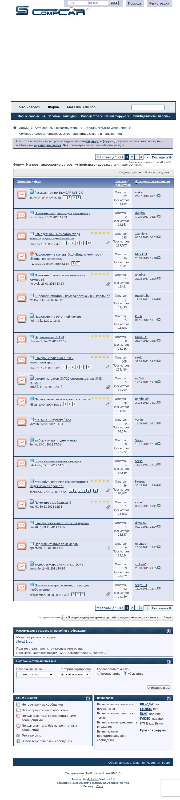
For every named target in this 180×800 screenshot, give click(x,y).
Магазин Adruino (81, 107)
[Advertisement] (93, 60)
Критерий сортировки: (75, 669)
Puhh (33, 321)
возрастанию (109, 673)
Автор (38, 181)
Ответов (121, 181)
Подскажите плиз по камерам (56, 544)
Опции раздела (128, 172)
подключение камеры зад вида (58, 461)
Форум (53, 107)
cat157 (34, 300)
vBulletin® (93, 779)
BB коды (146, 704)
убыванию (133, 673)
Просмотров (122, 185)
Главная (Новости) (146, 763)
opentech (36, 548)
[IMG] (144, 714)
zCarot (99, 786)
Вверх (167, 617)
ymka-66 (35, 568)
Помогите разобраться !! (53, 502)
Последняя (162, 157)
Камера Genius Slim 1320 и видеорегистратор (51, 360)
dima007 (35, 527)
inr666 (34, 387)
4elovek (35, 283)
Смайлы (146, 709)
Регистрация (159, 3)
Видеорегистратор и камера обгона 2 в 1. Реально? (72, 296)
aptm (32, 641)
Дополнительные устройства (106, 128)
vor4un (34, 424)
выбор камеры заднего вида (56, 440)
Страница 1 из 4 (111, 157)
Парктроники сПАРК (49, 337)
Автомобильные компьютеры (56, 128)
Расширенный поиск (155, 116)
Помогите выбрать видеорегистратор (62, 213)
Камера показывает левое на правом (62, 523)
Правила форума (153, 730)
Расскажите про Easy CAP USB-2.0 (59, 192)
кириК (34, 506)
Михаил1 (36, 341)
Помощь (134, 3)
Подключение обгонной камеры (58, 317)
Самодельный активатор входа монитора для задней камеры (55, 236)
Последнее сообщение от (152, 182)
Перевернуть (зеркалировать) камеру (62, 399)
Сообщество (90, 116)
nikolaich (35, 465)
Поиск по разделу (156, 172)
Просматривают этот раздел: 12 (39, 653)
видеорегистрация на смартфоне (59, 564)
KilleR (33, 405)
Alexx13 (21, 641)
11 (89, 367)
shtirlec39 (36, 492)
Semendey (36, 217)
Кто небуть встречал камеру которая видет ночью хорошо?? (59, 484)
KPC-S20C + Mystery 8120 (53, 420)
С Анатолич (37, 264)
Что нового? (30, 107)
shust (33, 198)
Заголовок (24, 181)
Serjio (33, 444)
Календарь (70, 116)
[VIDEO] (145, 719)
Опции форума (115, 116)
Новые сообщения (31, 116)
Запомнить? (79, 9)
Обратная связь (120, 763)
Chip (32, 244)
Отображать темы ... (31, 669)
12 (89, 243)
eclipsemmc (37, 595)
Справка (54, 116)
